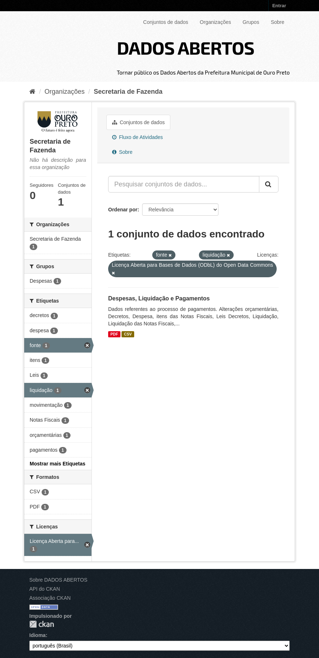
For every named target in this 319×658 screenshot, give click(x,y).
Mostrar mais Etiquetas (57, 464)
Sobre (277, 22)
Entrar (279, 5)
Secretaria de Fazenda (128, 91)
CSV (128, 334)
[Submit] (268, 184)
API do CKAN (44, 589)
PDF (114, 334)
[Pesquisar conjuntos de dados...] (183, 184)
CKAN (41, 624)
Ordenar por (122, 209)
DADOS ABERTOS (185, 47)
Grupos (251, 22)
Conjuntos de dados (165, 22)
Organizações (215, 22)
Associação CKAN (50, 598)
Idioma (37, 635)
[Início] (32, 91)
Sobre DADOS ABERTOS (58, 580)
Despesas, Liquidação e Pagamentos (159, 298)
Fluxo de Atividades (137, 137)
